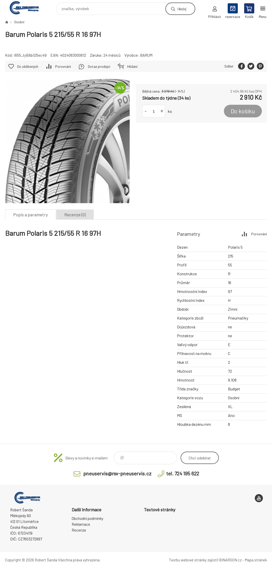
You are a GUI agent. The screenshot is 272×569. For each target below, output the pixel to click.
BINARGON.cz (230, 560)
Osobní (19, 22)
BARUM (146, 55)
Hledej (181, 8)
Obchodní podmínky (87, 518)
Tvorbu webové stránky (188, 560)
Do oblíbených (27, 66)
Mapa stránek (256, 560)
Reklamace (81, 524)
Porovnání (63, 66)
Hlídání (132, 66)
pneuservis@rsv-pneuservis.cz (117, 473)
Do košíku (243, 111)
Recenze (79, 530)
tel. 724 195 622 (182, 473)
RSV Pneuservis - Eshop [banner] (27, 7)
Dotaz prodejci (99, 66)
